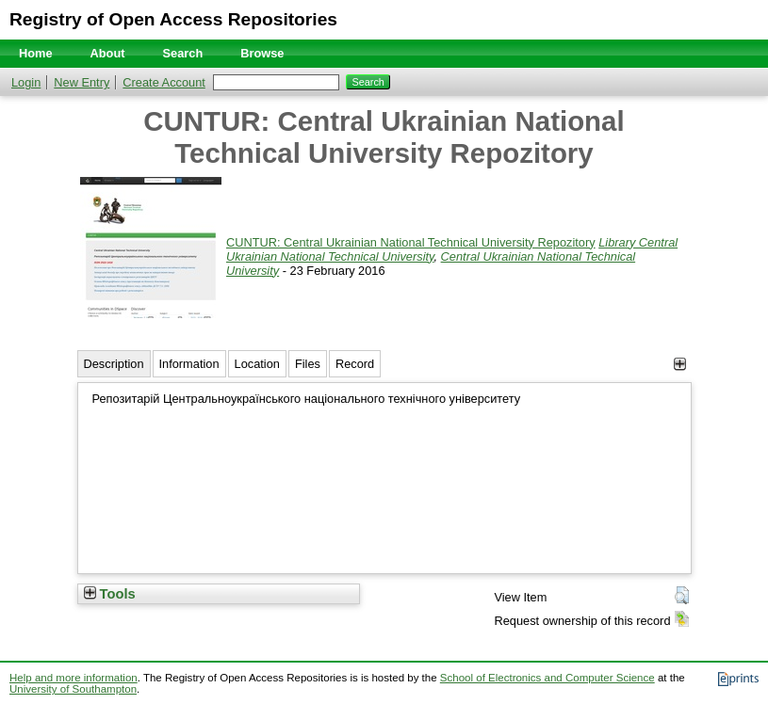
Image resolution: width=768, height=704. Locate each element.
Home (36, 53)
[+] (680, 364)
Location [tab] (257, 364)
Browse (262, 53)
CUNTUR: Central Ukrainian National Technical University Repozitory (411, 242)
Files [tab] (307, 364)
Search (183, 53)
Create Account (164, 82)
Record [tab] (354, 364)
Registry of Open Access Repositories (173, 19)
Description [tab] (114, 364)
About (107, 53)
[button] (682, 595)
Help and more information (73, 677)
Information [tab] (189, 364)
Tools (110, 593)
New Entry (81, 82)
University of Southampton (73, 689)
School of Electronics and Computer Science (547, 677)
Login (26, 82)
